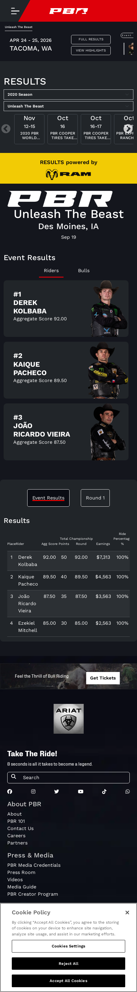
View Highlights (91, 50)
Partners (17, 843)
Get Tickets (103, 678)
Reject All (68, 963)
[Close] (127, 912)
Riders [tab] (51, 270)
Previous (6, 129)
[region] (68, 947)
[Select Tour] (68, 106)
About (14, 814)
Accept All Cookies (68, 980)
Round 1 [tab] (95, 498)
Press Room (21, 872)
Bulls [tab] (84, 270)
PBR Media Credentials (33, 865)
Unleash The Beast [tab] (18, 27)
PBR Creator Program (32, 894)
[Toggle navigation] (15, 11)
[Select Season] (68, 94)
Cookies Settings (68, 946)
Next (128, 129)
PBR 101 (16, 821)
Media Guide (21, 887)
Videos (15, 879)
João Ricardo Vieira (27, 603)
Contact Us (20, 828)
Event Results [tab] (48, 498)
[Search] (74, 777)
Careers (16, 835)
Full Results (91, 39)
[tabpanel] (68, 372)
